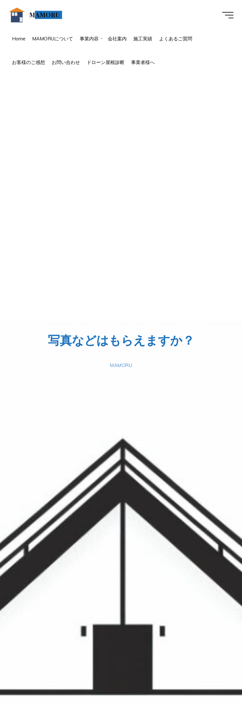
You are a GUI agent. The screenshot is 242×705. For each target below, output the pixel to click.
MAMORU (45, 15)
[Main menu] (227, 15)
